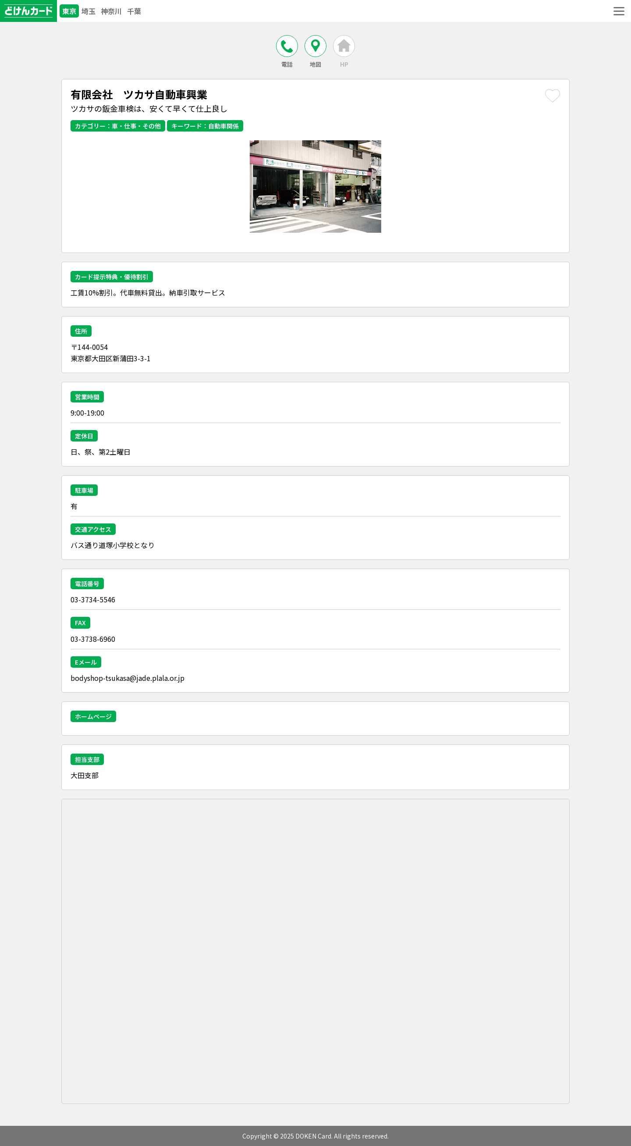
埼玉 (89, 11)
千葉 (134, 11)
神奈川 (111, 11)
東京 (69, 11)
